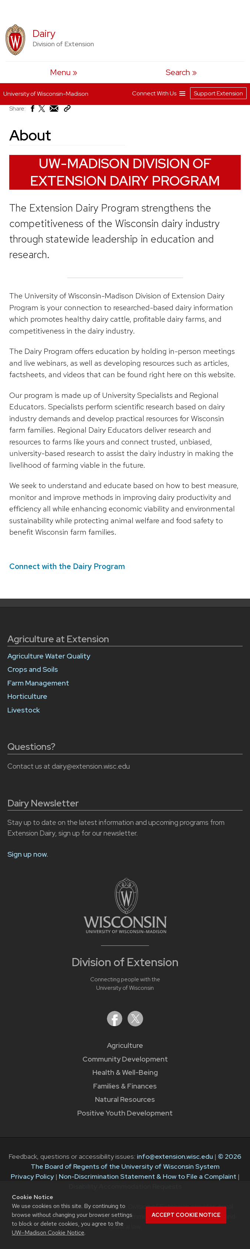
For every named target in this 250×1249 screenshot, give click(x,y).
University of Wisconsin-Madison (45, 92)
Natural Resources (125, 1099)
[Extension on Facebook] (115, 1024)
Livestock (23, 710)
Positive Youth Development (125, 1113)
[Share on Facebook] (32, 110)
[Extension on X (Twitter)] (135, 1024)
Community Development (125, 1059)
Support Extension (218, 91)
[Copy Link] (67, 110)
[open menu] (63, 72)
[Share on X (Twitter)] (42, 111)
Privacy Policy (32, 1176)
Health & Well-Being (125, 1072)
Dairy (44, 33)
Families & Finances (125, 1086)
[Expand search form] (181, 72)
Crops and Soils (32, 669)
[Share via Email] (54, 110)
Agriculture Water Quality (48, 656)
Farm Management (38, 683)
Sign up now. (27, 854)
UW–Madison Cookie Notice (48, 1232)
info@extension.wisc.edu (175, 1156)
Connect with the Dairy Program (67, 566)
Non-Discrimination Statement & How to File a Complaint (147, 1176)
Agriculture (125, 1045)
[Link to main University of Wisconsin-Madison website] (125, 930)
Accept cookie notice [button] (186, 1215)
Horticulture (27, 696)
